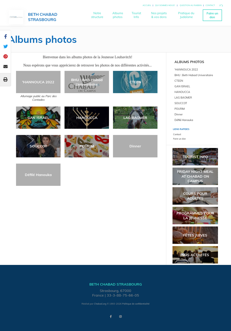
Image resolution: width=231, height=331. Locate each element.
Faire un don (212, 15)
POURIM (87, 146)
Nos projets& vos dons (159, 15)
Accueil (147, 5)
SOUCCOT (38, 146)
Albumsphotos (117, 15)
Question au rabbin (191, 5)
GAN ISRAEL (38, 117)
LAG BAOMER (135, 117)
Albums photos (189, 62)
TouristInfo (136, 15)
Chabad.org (100, 303)
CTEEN (135, 82)
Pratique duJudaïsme (186, 15)
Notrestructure (97, 15)
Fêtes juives (195, 235)
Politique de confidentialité (135, 303)
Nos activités (195, 255)
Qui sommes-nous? (165, 5)
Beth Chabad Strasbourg (42, 17)
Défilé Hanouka (38, 174)
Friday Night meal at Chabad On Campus (195, 176)
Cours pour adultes (195, 195)
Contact (210, 5)
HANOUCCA (86, 117)
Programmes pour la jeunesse (195, 215)
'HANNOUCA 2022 (38, 82)
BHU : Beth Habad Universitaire (87, 82)
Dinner (135, 146)
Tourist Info (195, 156)
